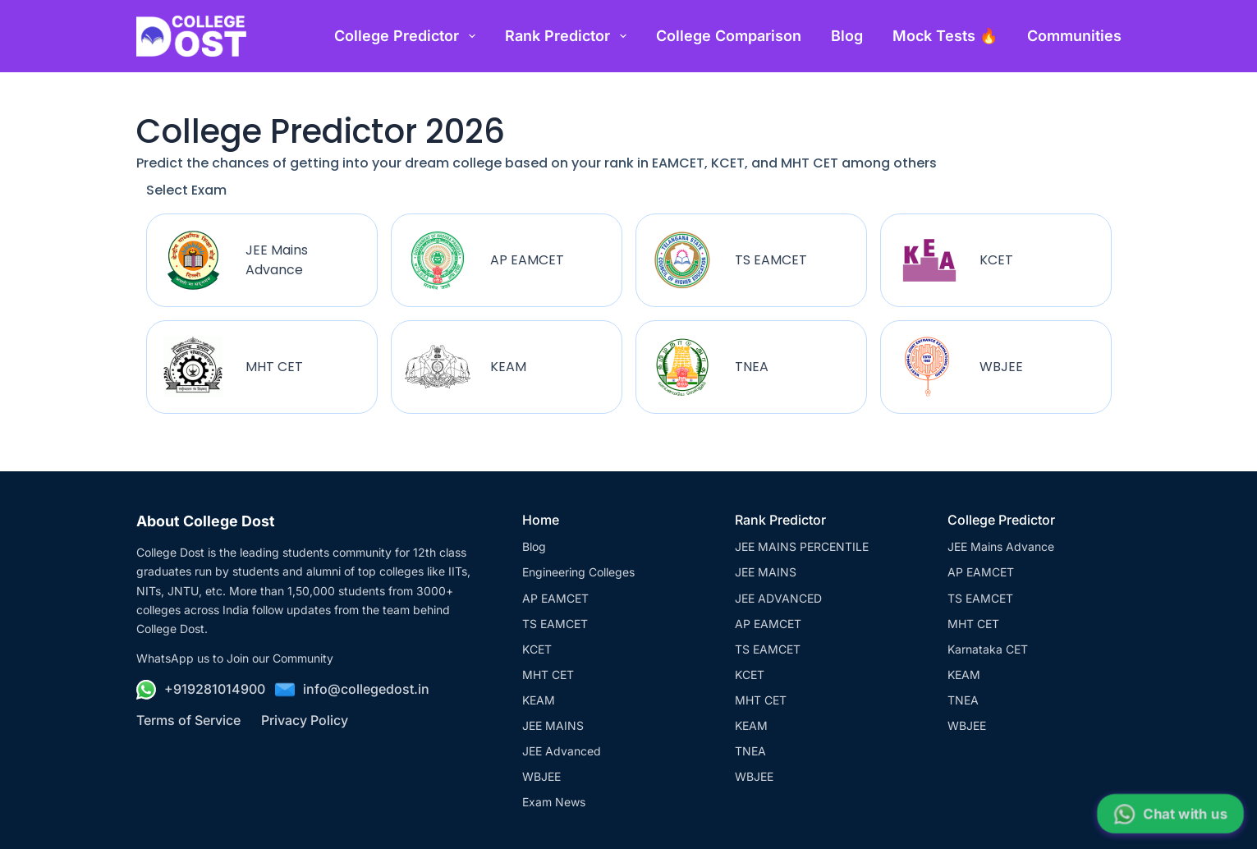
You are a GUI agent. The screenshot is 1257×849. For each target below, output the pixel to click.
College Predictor (408, 36)
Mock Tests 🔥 (945, 35)
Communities (1074, 35)
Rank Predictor (569, 36)
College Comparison (728, 35)
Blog (847, 35)
